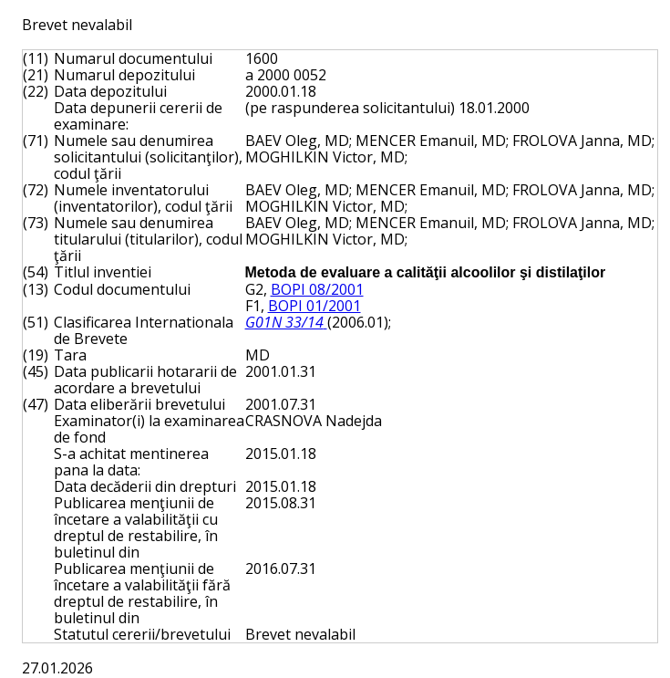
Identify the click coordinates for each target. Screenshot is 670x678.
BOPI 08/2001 (317, 289)
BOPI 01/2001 (314, 306)
